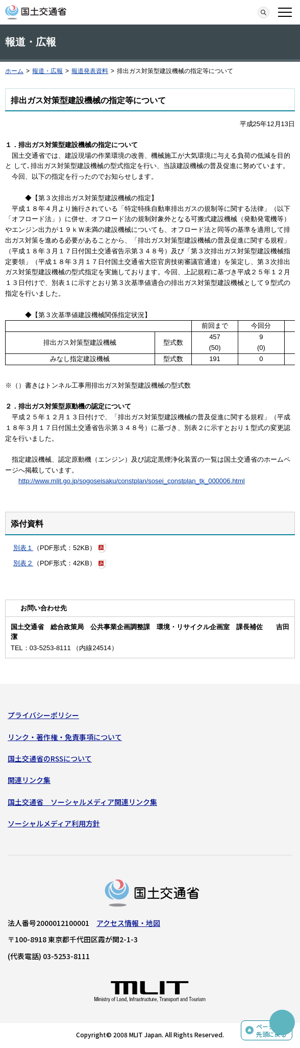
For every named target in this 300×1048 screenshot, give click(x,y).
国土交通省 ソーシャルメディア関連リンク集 (82, 802)
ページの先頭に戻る (271, 1030)
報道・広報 (47, 71)
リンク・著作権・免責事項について (65, 737)
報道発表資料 (89, 71)
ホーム (14, 71)
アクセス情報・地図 (128, 923)
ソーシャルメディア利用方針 (54, 823)
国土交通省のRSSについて (50, 758)
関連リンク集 (29, 780)
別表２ (23, 563)
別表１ (23, 548)
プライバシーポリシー (43, 715)
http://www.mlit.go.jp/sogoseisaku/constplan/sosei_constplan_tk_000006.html (131, 481)
